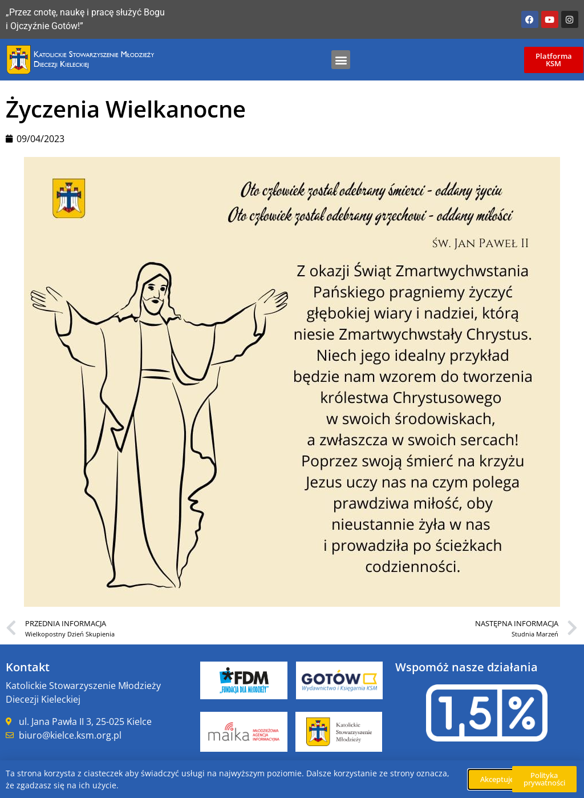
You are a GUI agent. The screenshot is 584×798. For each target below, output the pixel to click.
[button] (340, 59)
